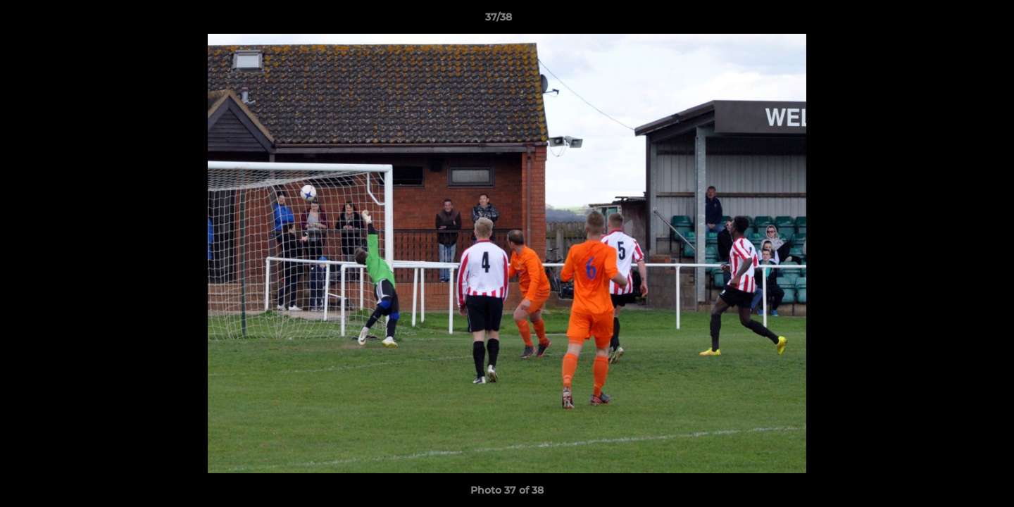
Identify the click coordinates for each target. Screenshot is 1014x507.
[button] (954, 20)
